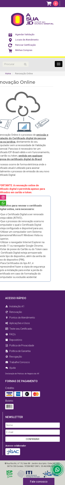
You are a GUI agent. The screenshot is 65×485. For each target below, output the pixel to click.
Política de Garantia (18, 351)
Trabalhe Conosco (17, 362)
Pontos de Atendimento (20, 317)
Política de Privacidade (19, 345)
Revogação (13, 356)
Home (8, 73)
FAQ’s (10, 334)
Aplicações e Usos (17, 323)
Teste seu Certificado (18, 328)
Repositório (13, 340)
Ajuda (10, 367)
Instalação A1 (14, 306)
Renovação (13, 312)
